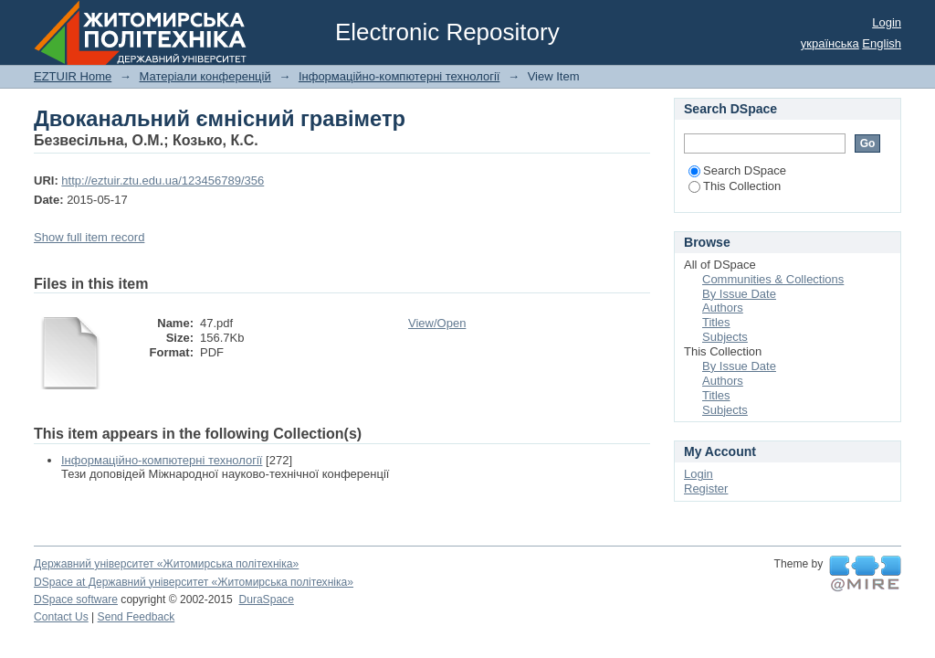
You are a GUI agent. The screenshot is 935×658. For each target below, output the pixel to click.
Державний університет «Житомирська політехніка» (166, 563)
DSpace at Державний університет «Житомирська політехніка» (193, 582)
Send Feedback (136, 616)
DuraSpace (265, 599)
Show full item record (89, 237)
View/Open (437, 323)
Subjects (725, 337)
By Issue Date (739, 294)
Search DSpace (737, 170)
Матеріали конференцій (204, 76)
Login (886, 22)
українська (830, 43)
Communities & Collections (773, 279)
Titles (716, 322)
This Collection (734, 186)
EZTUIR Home (72, 76)
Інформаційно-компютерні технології (399, 76)
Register (706, 488)
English (881, 43)
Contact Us (61, 616)
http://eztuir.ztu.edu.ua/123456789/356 (162, 180)
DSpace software (76, 599)
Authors (722, 307)
